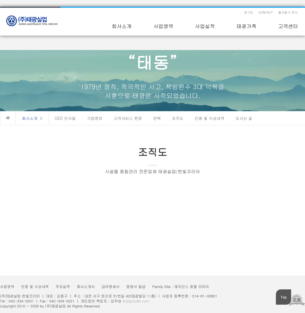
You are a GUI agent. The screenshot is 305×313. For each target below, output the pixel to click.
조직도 (178, 118)
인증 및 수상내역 (209, 118)
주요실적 (62, 286)
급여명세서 (110, 286)
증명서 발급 (135, 286)
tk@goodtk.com (136, 301)
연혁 (157, 118)
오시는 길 (243, 118)
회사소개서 (86, 286)
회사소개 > (32, 118)
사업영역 (163, 26)
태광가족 (246, 26)
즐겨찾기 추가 (288, 12)
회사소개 (122, 26)
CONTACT (265, 12)
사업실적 (205, 26)
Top (284, 297)
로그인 (248, 12)
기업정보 (94, 118)
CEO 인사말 (65, 118)
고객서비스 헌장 (127, 118)
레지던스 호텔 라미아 (191, 286)
